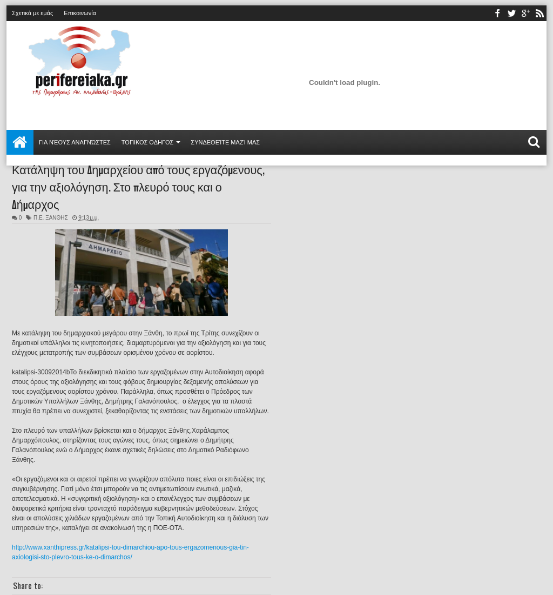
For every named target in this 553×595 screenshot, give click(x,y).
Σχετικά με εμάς (32, 13)
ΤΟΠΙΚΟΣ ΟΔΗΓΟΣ (148, 142)
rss (539, 13)
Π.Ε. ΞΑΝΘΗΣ (50, 218)
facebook (497, 13)
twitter (511, 13)
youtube (525, 13)
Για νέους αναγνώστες (75, 142)
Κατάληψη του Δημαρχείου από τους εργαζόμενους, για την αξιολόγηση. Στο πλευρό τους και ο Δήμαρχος (138, 186)
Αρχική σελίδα (19, 142)
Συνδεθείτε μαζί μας (225, 142)
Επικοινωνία (80, 13)
